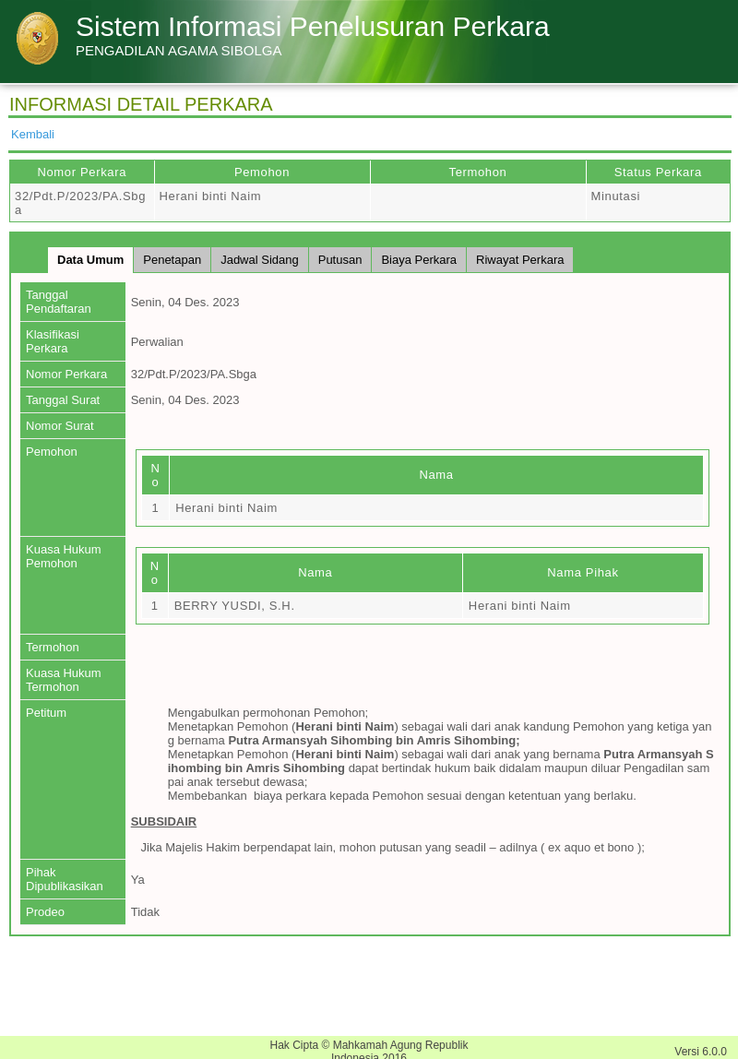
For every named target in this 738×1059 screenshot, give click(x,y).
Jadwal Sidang (259, 260)
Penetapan (172, 260)
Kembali (32, 134)
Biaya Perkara (419, 260)
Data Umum (90, 260)
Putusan (340, 260)
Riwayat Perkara (520, 260)
